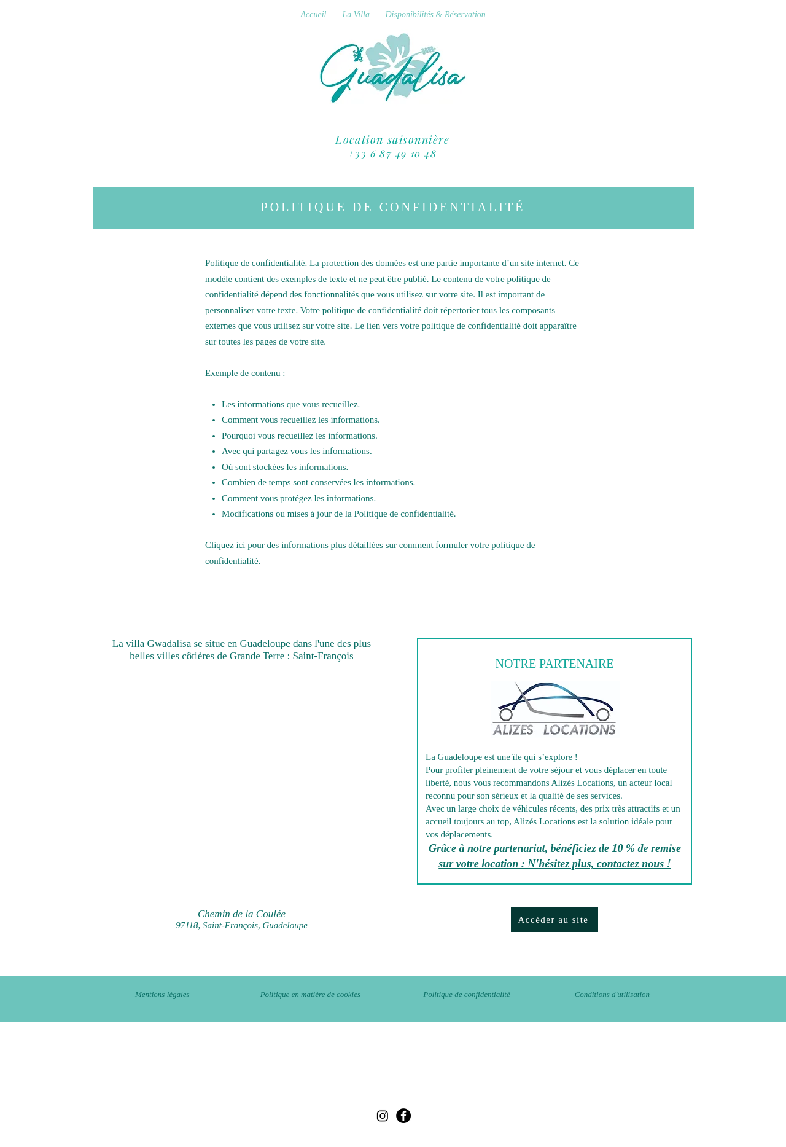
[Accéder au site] (554, 919)
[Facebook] (403, 1115)
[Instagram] (382, 1115)
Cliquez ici (225, 545)
